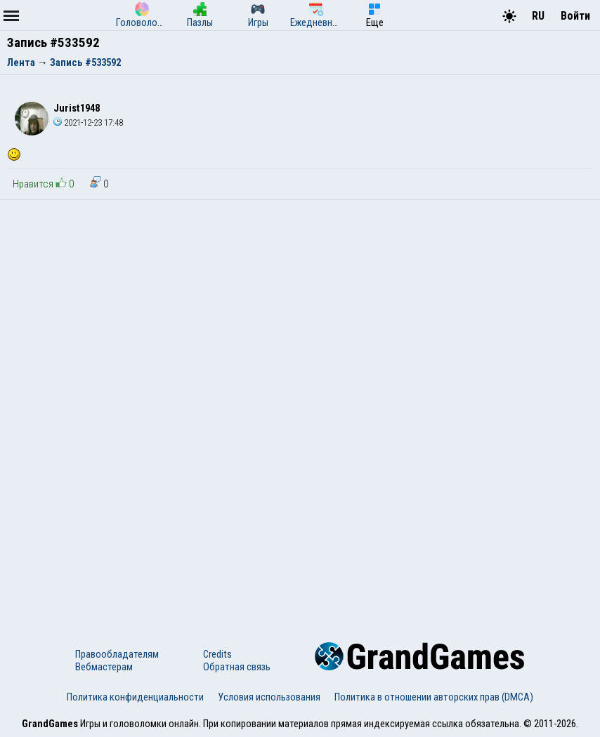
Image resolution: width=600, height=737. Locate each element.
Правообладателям (117, 654)
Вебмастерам (104, 666)
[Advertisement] (300, 305)
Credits (217, 654)
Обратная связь (236, 666)
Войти (575, 15)
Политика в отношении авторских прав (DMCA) (433, 697)
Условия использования (269, 697)
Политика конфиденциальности (135, 697)
